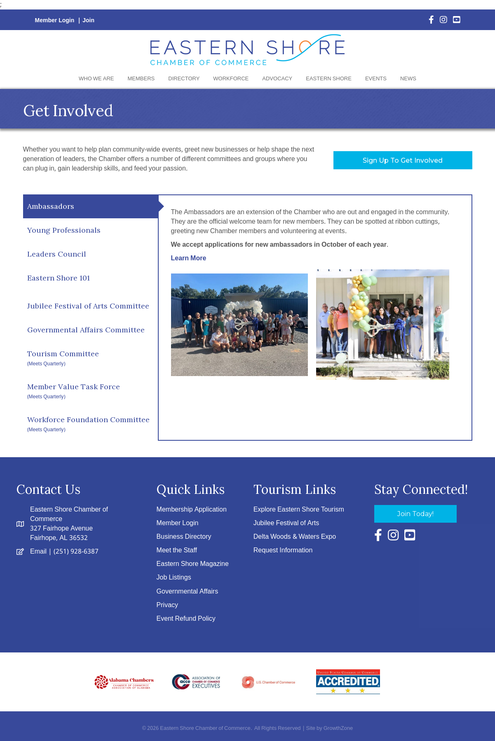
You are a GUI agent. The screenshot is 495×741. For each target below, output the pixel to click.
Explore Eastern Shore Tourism (298, 509)
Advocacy (277, 79)
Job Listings (174, 577)
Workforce (231, 79)
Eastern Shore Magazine (193, 564)
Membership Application (192, 509)
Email (38, 551)
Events (376, 79)
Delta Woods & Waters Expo (294, 536)
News (408, 79)
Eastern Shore (329, 79)
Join (88, 21)
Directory (183, 79)
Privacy (167, 605)
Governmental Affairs (187, 591)
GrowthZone (338, 728)
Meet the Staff (177, 550)
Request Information (283, 550)
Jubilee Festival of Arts (286, 523)
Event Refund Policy (186, 618)
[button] (402, 160)
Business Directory (184, 536)
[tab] (90, 206)
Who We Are (96, 79)
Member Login (55, 21)
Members (141, 79)
